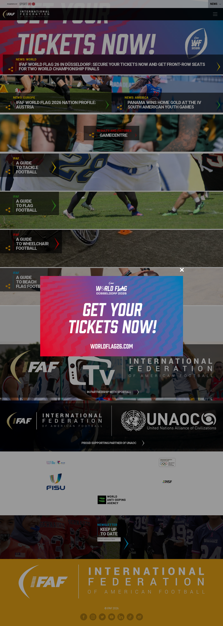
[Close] (182, 270)
